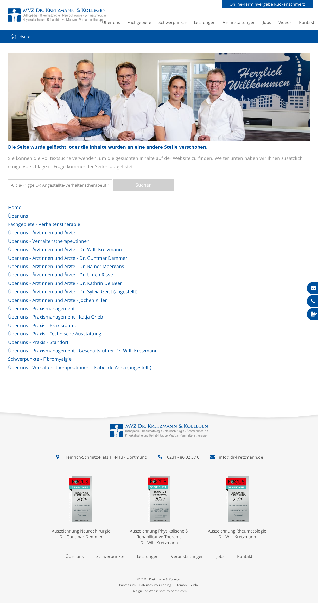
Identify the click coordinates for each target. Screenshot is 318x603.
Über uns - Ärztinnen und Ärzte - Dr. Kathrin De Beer (65, 283)
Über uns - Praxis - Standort (38, 342)
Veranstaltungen (239, 22)
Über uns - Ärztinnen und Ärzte (41, 232)
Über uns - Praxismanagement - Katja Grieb (55, 317)
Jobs (267, 22)
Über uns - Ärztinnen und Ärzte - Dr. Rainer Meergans (66, 266)
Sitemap (181, 585)
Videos (285, 22)
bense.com (179, 591)
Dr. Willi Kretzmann (159, 543)
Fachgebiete (139, 22)
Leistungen (204, 22)
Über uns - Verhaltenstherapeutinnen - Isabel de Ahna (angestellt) (79, 367)
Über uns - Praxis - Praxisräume (42, 325)
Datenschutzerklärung (155, 585)
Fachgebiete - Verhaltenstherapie (44, 224)
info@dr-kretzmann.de (241, 457)
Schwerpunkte (172, 22)
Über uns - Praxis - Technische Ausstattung (54, 333)
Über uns (111, 22)
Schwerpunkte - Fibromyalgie (40, 359)
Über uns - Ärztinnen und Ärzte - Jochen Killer (57, 300)
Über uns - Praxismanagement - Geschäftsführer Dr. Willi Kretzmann (83, 350)
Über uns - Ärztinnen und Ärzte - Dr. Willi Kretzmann (65, 249)
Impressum (127, 585)
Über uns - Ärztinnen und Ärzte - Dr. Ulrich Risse (60, 274)
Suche (194, 585)
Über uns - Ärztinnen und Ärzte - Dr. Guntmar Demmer (67, 258)
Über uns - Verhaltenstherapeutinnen (49, 241)
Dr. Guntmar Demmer (81, 537)
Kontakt (306, 22)
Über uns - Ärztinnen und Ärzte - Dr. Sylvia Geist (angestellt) (72, 291)
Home (25, 36)
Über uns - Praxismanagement (41, 308)
